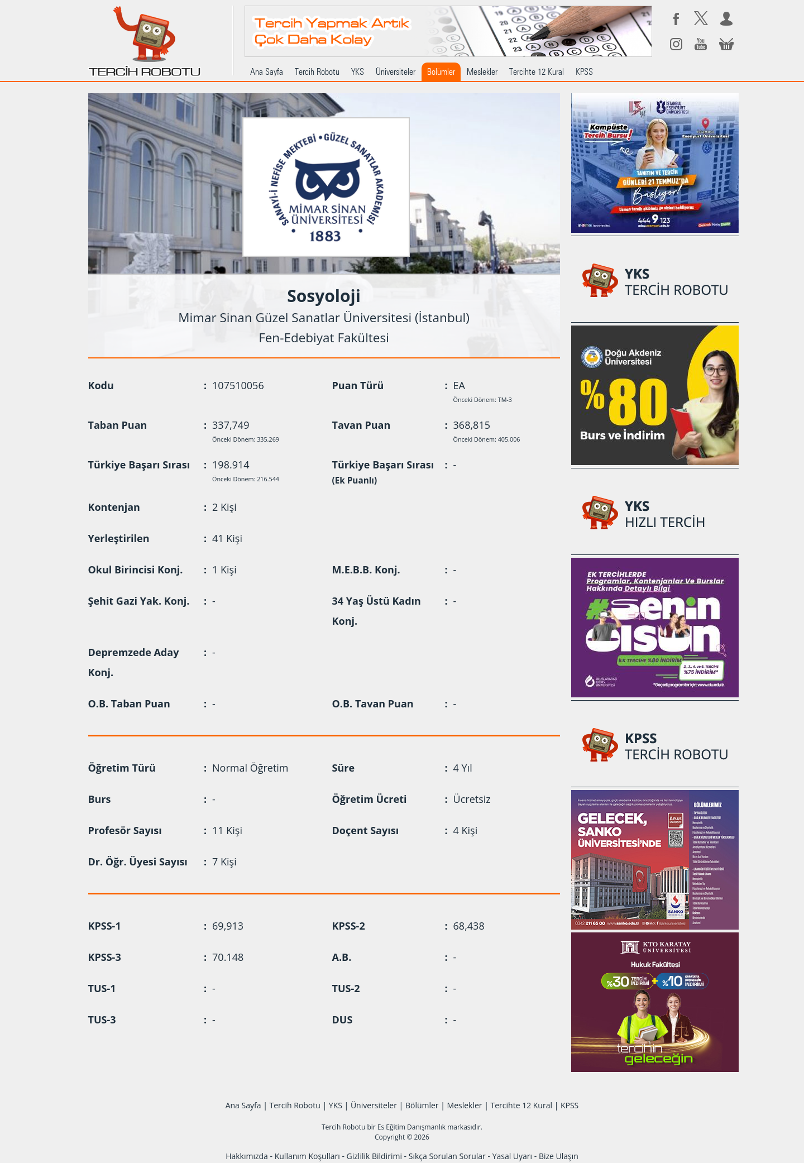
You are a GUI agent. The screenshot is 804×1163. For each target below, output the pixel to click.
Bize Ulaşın (558, 1156)
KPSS (584, 71)
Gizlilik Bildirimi (374, 1156)
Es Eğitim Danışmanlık (411, 1127)
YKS (357, 71)
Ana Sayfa (266, 71)
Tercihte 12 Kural (536, 71)
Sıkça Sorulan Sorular (447, 1156)
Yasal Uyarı (512, 1156)
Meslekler (482, 71)
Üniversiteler (395, 71)
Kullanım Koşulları (307, 1156)
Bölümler (441, 71)
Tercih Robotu (317, 71)
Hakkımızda (247, 1156)
